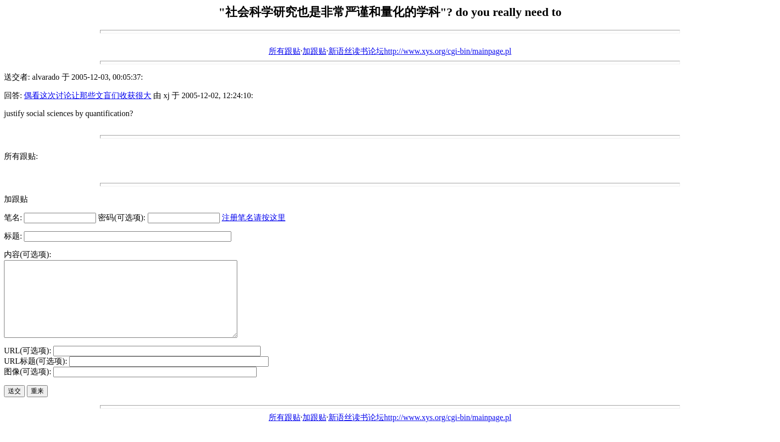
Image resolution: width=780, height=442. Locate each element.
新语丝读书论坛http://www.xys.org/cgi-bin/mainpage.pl (419, 51)
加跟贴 (314, 51)
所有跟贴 (284, 51)
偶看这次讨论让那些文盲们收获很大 (87, 95)
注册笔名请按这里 (254, 217)
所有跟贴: (21, 156)
